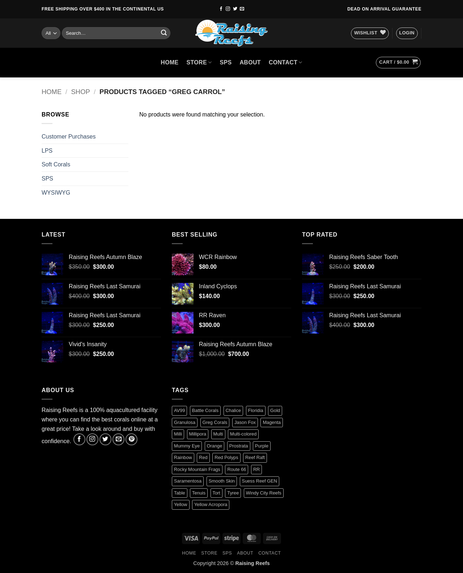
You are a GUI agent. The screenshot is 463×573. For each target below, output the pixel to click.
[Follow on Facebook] (221, 9)
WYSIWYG (56, 193)
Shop (80, 92)
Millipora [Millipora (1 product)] (198, 434)
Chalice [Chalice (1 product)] (233, 410)
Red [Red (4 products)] (203, 457)
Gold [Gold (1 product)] (275, 410)
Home (51, 92)
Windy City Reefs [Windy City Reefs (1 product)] (263, 493)
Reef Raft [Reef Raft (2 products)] (255, 457)
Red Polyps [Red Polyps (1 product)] (226, 457)
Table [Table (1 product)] (179, 493)
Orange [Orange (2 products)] (214, 446)
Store (199, 62)
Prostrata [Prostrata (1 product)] (238, 446)
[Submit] (164, 33)
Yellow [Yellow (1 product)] (180, 504)
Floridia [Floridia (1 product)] (255, 410)
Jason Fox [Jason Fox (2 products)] (245, 422)
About (249, 62)
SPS (226, 62)
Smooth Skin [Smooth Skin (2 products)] (222, 481)
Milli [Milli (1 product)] (178, 434)
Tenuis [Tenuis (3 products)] (198, 493)
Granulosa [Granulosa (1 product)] (184, 422)
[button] (407, 33)
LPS (47, 151)
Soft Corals (56, 164)
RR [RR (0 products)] (256, 469)
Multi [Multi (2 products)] (218, 434)
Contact (285, 62)
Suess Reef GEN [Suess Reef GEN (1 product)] (259, 481)
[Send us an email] (242, 9)
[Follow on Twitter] (235, 9)
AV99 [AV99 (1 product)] (179, 410)
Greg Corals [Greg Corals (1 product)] (215, 422)
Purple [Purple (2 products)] (261, 446)
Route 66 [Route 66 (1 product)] (236, 469)
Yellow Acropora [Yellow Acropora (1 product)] (210, 504)
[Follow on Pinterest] (131, 439)
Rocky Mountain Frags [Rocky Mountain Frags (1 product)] (197, 469)
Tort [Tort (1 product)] (216, 493)
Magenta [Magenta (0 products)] (272, 422)
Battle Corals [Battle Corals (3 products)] (205, 410)
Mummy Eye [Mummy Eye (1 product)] (187, 446)
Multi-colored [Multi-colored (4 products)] (243, 434)
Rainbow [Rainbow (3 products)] (183, 457)
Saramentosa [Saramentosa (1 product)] (187, 481)
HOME (169, 62)
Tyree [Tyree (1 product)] (233, 493)
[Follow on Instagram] (228, 9)
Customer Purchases (68, 136)
